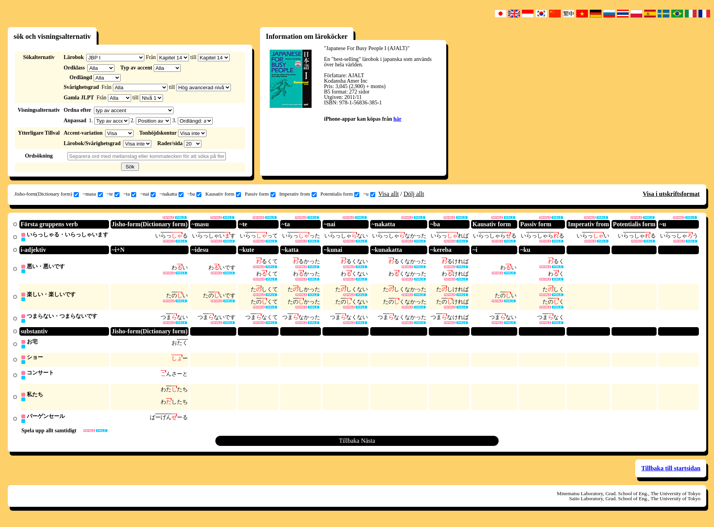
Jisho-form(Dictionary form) (46, 194)
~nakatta (171, 194)
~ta (129, 194)
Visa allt (388, 194)
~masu (92, 194)
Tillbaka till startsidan (670, 473)
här (397, 119)
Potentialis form (340, 194)
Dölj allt (414, 194)
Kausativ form (223, 194)
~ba (194, 194)
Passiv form (260, 194)
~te (113, 194)
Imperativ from (298, 194)
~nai (148, 194)
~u (369, 194)
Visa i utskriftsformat (671, 194)
